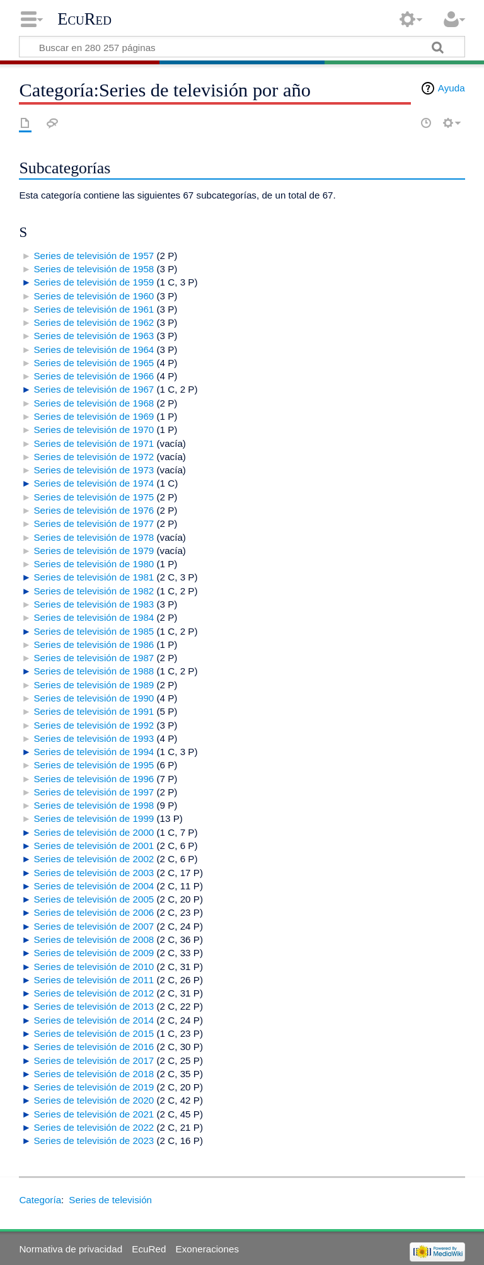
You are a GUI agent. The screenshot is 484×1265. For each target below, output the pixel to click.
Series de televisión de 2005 (93, 899)
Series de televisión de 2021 (93, 1114)
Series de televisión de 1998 (93, 805)
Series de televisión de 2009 (93, 952)
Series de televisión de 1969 (93, 416)
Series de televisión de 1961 (93, 309)
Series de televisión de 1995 (93, 765)
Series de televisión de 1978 (93, 537)
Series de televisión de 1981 (93, 577)
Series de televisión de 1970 (93, 429)
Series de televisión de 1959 (93, 282)
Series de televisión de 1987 (93, 657)
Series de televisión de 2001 (93, 845)
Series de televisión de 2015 (93, 1033)
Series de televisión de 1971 (93, 443)
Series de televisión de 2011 (93, 979)
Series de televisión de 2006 (93, 912)
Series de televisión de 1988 (93, 671)
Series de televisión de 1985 (93, 631)
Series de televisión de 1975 (93, 497)
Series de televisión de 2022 (93, 1127)
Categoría (40, 1199)
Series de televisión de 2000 (93, 832)
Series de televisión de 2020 (93, 1100)
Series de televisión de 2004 (93, 886)
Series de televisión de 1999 (93, 818)
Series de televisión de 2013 (93, 1006)
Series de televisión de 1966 (93, 376)
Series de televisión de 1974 (93, 483)
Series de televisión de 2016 (93, 1046)
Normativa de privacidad (70, 1249)
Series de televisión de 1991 (93, 711)
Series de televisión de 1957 (93, 255)
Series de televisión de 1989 (93, 684)
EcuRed (84, 18)
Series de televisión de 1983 (93, 604)
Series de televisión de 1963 (93, 335)
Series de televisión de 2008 (93, 939)
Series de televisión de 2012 (93, 993)
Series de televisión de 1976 (93, 510)
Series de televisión (110, 1199)
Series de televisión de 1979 (93, 550)
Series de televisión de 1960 (93, 296)
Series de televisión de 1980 (93, 563)
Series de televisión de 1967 (93, 389)
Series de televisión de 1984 (93, 617)
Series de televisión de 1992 (93, 725)
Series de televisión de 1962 (93, 322)
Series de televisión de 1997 (93, 792)
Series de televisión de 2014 (93, 1020)
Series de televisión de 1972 (93, 456)
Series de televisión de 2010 (93, 966)
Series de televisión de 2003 (93, 872)
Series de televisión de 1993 (93, 738)
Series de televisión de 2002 (93, 858)
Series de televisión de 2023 (93, 1140)
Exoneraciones (207, 1249)
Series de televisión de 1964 (93, 349)
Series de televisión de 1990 (93, 698)
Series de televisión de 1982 (93, 591)
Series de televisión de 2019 (93, 1087)
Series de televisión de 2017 (93, 1060)
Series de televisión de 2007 (93, 926)
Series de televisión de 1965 (93, 362)
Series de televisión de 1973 (93, 470)
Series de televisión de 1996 (93, 778)
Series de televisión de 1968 (93, 403)
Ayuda (451, 88)
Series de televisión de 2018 (93, 1073)
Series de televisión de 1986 (93, 644)
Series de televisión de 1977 (93, 523)
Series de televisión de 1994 (93, 751)
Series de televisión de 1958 (93, 268)
